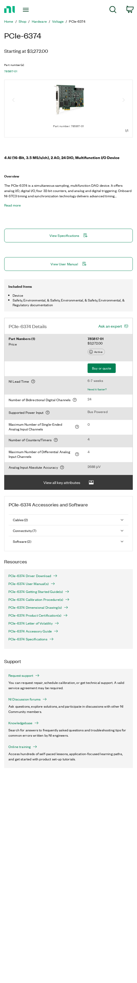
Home (8, 21)
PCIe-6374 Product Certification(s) (38, 615)
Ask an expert (110, 326)
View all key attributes (68, 482)
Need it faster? (97, 389)
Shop (23, 21)
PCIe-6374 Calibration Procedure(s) (38, 599)
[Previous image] (13, 100)
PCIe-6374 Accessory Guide (33, 631)
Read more (12, 205)
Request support (23, 675)
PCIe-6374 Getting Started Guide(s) (38, 591)
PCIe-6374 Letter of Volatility (33, 623)
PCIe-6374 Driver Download (32, 575)
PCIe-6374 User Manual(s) (31, 583)
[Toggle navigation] (28, 10)
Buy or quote (101, 368)
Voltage (58, 21)
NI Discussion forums (27, 699)
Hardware (39, 21)
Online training (22, 746)
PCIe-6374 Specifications (31, 639)
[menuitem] (113, 10)
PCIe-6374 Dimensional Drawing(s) (38, 607)
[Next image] (123, 100)
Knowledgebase (23, 723)
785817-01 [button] (10, 71)
